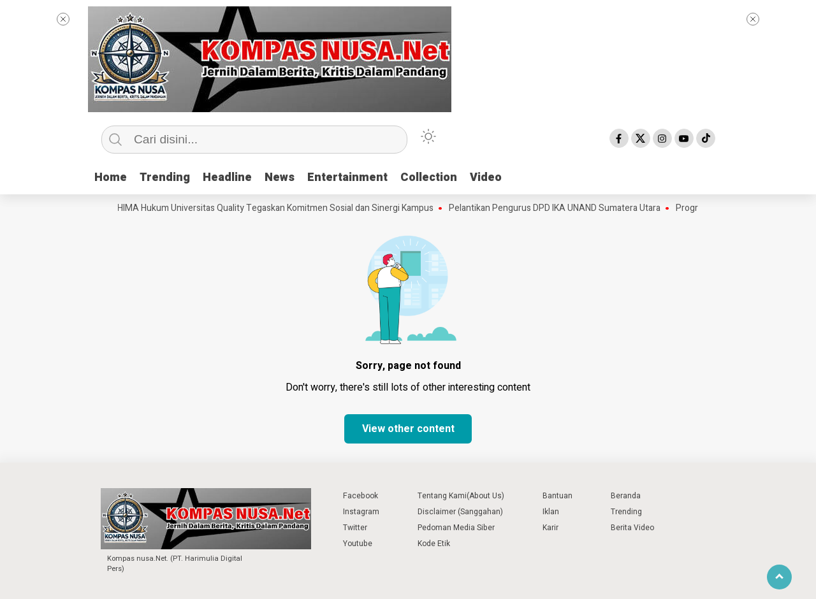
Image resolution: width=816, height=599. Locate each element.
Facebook (360, 496)
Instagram (361, 511)
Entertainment (347, 177)
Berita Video (632, 527)
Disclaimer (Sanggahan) (460, 511)
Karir (550, 527)
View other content (408, 429)
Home (110, 177)
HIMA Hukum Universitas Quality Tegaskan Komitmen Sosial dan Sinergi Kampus (278, 208)
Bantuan (557, 496)
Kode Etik (434, 543)
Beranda (626, 496)
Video (486, 177)
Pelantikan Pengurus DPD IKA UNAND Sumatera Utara (558, 208)
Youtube (357, 543)
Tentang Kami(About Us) (461, 496)
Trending (165, 177)
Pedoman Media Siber (456, 527)
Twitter (355, 527)
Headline (227, 177)
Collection (428, 177)
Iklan (551, 511)
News (280, 177)
